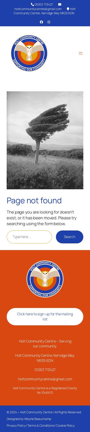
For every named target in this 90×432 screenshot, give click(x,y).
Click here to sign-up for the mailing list (45, 317)
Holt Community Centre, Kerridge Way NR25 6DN (45, 11)
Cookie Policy (65, 425)
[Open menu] (80, 53)
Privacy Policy (16, 425)
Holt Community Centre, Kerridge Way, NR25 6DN (45, 358)
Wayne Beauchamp (37, 419)
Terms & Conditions (40, 425)
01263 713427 (42, 4)
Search (69, 236)
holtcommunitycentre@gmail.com (38, 7)
